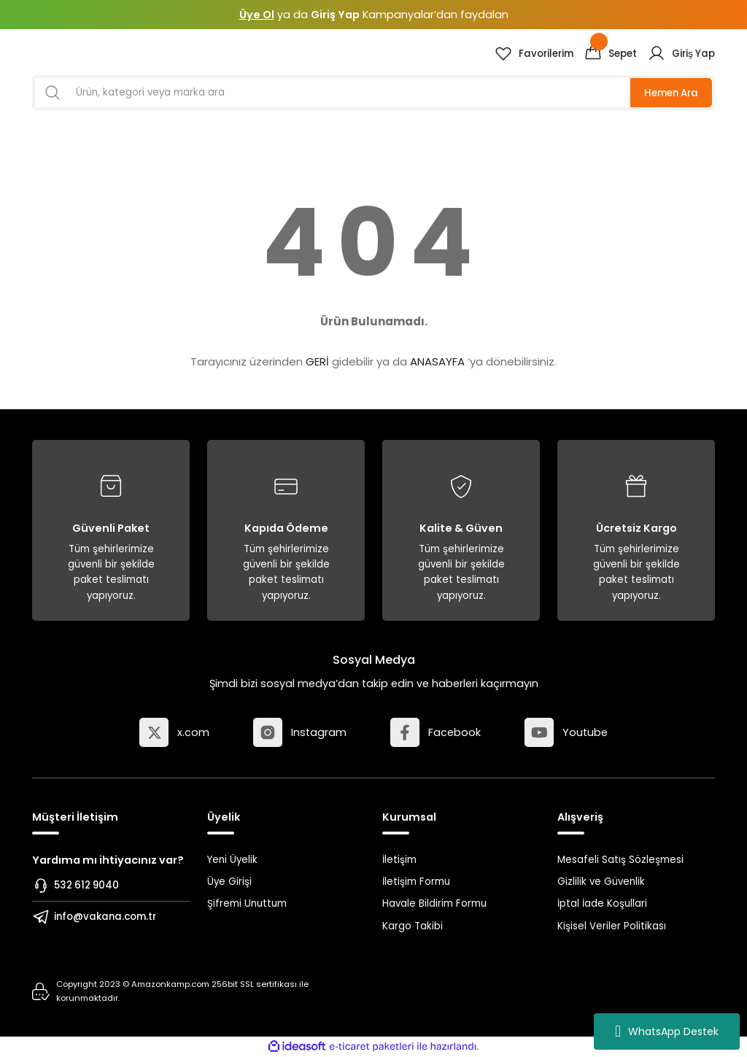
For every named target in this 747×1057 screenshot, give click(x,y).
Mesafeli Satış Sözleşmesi (620, 860)
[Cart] (610, 53)
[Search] (373, 92)
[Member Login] (681, 53)
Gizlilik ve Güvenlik (601, 881)
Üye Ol (256, 14)
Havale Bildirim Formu (434, 903)
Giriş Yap (335, 14)
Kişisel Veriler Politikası (611, 926)
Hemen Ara (671, 93)
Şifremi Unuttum (247, 903)
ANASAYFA (437, 361)
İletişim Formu (416, 881)
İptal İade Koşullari (602, 903)
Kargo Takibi (412, 926)
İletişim (399, 860)
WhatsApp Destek (667, 1031)
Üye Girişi (229, 881)
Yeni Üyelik (232, 860)
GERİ (317, 361)
